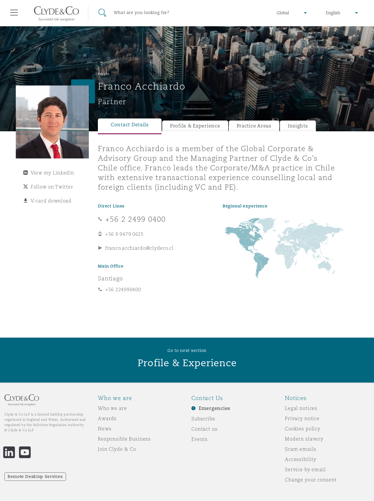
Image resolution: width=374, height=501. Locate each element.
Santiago (110, 278)
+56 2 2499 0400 (135, 219)
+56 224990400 (123, 289)
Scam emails (300, 449)
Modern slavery (304, 439)
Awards (107, 418)
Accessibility (300, 459)
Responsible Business (124, 439)
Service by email (305, 469)
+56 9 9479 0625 (124, 234)
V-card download (51, 201)
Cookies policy (303, 429)
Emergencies (214, 408)
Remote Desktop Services (35, 476)
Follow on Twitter (52, 187)
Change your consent (311, 480)
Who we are (112, 408)
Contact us (204, 429)
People (103, 74)
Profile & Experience (195, 126)
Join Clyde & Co (117, 449)
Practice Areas (254, 126)
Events (199, 439)
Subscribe (203, 419)
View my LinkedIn (52, 173)
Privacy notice (302, 418)
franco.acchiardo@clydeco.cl (139, 248)
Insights (298, 126)
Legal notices (301, 408)
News (104, 429)
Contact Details (130, 125)
